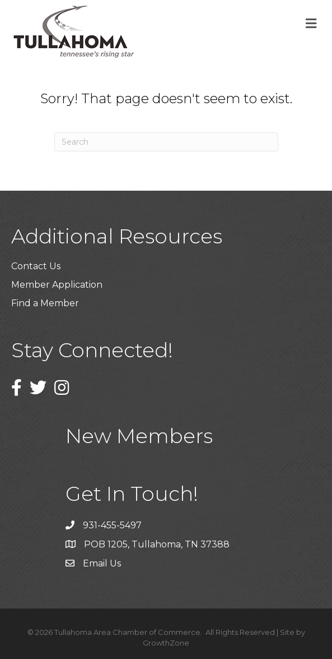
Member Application (56, 284)
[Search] (166, 141)
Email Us (102, 563)
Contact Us (35, 266)
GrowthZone (166, 642)
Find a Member (45, 303)
